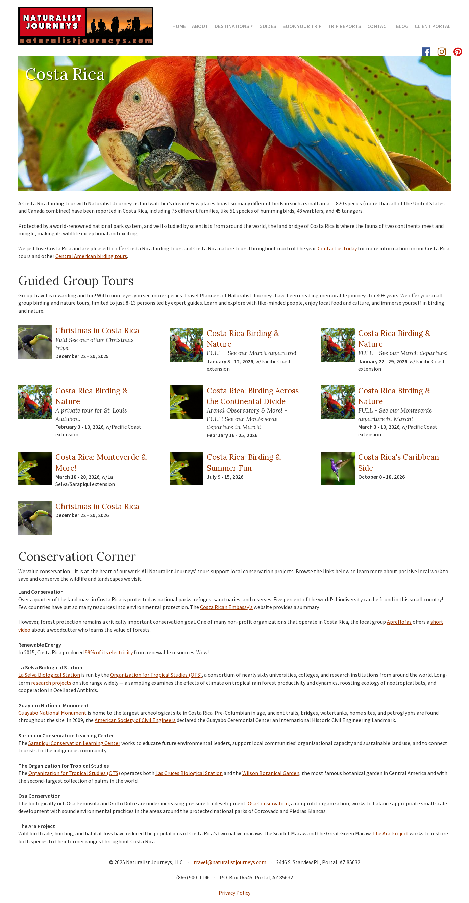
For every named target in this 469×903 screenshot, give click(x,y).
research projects (51, 682)
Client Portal (433, 26)
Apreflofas (399, 621)
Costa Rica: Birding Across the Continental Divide (253, 396)
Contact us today (337, 248)
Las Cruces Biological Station (189, 773)
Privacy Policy (234, 892)
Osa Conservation (268, 803)
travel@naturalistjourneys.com (230, 862)
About (200, 26)
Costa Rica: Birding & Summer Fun (243, 462)
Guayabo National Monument (52, 712)
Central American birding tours (91, 256)
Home (179, 26)
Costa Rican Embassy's (226, 607)
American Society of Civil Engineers (135, 720)
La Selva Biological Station (49, 674)
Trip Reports (344, 26)
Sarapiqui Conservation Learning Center (74, 743)
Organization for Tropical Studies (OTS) (156, 674)
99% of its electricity (109, 652)
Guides (267, 26)
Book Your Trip (302, 26)
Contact (378, 26)
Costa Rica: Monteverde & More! (100, 462)
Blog (402, 26)
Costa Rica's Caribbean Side (398, 462)
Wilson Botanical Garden (270, 773)
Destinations (232, 26)
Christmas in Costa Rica (97, 330)
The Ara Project (390, 833)
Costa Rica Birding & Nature (243, 338)
